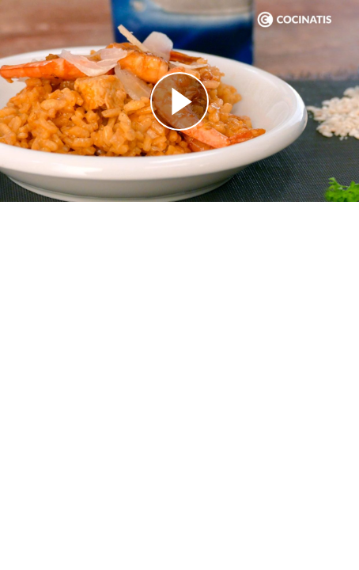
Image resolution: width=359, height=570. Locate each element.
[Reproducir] (179, 101)
